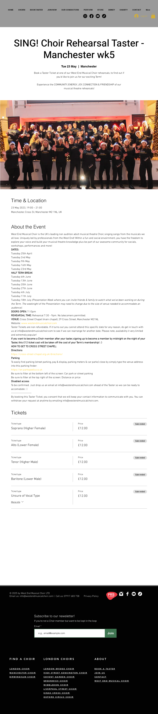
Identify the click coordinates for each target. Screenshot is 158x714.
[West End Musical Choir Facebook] (127, 594)
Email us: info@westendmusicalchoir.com (31, 596)
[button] (22, 10)
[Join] (111, 633)
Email (37, 626)
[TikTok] (140, 594)
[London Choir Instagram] (121, 594)
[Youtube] (134, 594)
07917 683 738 (71, 596)
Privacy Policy (91, 596)
